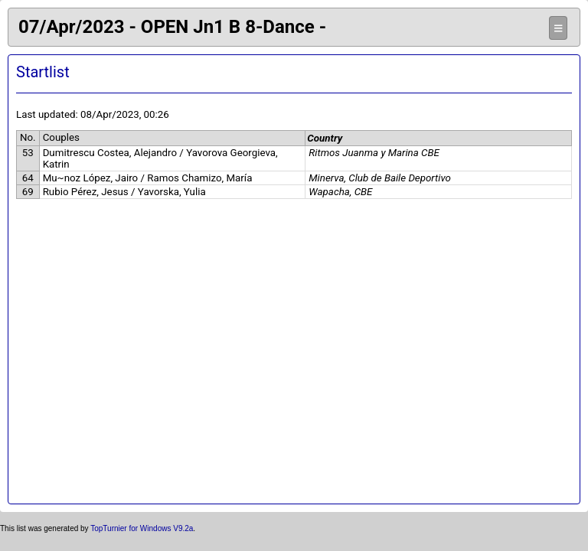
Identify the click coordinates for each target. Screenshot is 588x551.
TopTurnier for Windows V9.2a (141, 528)
